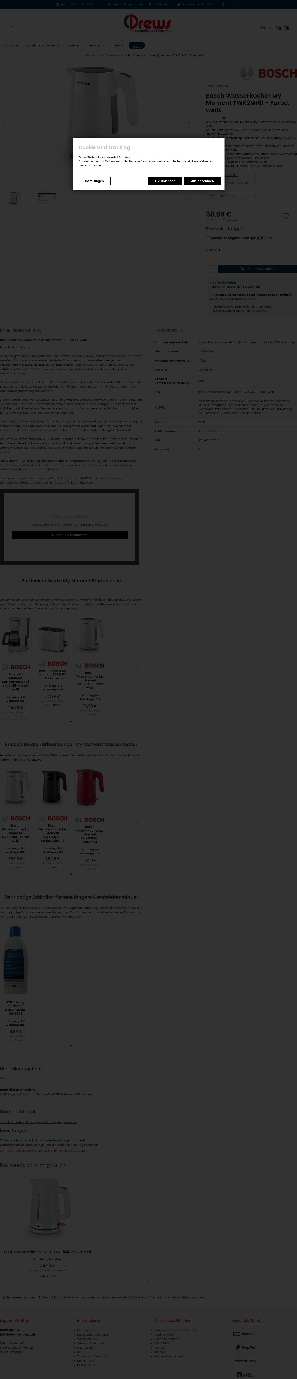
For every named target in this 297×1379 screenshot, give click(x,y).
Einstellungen (94, 181)
